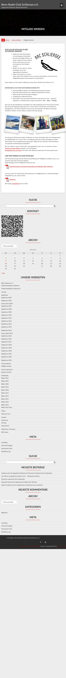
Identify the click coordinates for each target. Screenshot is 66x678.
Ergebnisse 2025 (6, 300)
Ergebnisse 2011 (6, 318)
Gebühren (12, 179)
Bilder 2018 (5, 390)
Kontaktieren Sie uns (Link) (13, 150)
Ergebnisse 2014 (6, 327)
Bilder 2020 (5, 384)
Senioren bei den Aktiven (12, 148)
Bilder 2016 (5, 396)
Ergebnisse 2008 (6, 309)
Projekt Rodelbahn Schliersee (10, 285)
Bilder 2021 (5, 378)
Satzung (3, 423)
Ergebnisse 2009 (6, 312)
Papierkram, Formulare (8, 429)
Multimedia (4, 375)
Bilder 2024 (5, 381)
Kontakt (3, 417)
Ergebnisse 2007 (6, 306)
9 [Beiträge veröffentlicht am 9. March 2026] (5, 261)
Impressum (4, 420)
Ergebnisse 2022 (6, 357)
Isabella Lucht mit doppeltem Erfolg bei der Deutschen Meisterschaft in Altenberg (26, 473)
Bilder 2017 (5, 393)
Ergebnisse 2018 (6, 345)
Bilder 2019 (5, 387)
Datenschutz (5, 426)
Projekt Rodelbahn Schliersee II (11, 288)
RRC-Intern (4, 432)
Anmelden (4, 442)
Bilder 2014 (5, 399)
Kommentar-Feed (6, 448)
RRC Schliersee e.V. (7, 283)
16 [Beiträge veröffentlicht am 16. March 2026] (6, 263)
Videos (3, 411)
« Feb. (3, 273)
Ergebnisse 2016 (6, 339)
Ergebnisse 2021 (6, 354)
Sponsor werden (6, 372)
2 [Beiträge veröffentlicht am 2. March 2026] (5, 258)
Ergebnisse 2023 (6, 360)
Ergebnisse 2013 (6, 324)
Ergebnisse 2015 (6, 336)
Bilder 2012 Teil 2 (6, 407)
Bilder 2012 (5, 405)
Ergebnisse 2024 (6, 297)
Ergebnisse (4, 295)
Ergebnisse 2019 (6, 348)
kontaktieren (16, 183)
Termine (3, 292)
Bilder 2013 (5, 402)
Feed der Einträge (6, 445)
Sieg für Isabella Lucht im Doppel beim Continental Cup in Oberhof (22, 485)
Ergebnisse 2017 (6, 342)
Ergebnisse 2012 (6, 321)
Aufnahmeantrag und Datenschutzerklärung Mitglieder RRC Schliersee (31, 166)
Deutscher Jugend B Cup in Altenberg (13, 479)
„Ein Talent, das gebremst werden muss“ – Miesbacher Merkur (20, 476)
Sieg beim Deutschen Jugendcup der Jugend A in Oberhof (19, 482)
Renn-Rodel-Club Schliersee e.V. (19, 4)
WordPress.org (5, 451)
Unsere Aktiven (6, 363)
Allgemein (4, 512)
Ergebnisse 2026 (6, 330)
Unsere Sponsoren (7, 369)
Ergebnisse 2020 (6, 351)
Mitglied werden (6, 366)
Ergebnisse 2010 (6, 315)
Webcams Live (5, 414)
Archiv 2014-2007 (7, 303)
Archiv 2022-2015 (7, 333)
